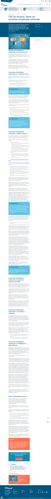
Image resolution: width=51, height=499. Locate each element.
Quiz (32, 4)
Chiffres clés (37, 4)
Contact (31, 490)
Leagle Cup (31, 491)
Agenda (34, 4)
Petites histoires (28, 4)
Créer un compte (19, 459)
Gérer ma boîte (21, 4)
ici (15, 423)
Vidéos (25, 4)
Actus (18, 4)
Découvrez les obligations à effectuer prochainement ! (42, 9)
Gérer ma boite (15, 491)
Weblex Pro (31, 492)
